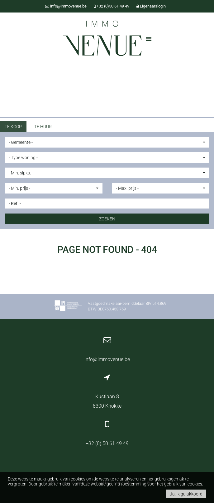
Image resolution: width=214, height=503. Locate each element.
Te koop (13, 126)
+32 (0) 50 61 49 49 (107, 443)
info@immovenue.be (107, 359)
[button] (107, 142)
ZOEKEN (107, 218)
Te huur (43, 126)
